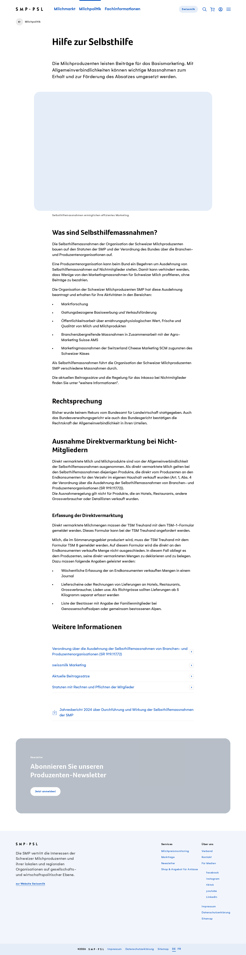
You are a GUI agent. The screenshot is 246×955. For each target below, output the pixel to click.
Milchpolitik (90, 9)
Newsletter (168, 863)
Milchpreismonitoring (175, 851)
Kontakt (207, 857)
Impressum (209, 906)
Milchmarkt (64, 9)
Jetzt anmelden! (45, 791)
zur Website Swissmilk (30, 883)
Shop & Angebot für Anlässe (179, 869)
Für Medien (209, 863)
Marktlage (168, 857)
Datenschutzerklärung (216, 912)
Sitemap (207, 918)
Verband (207, 851)
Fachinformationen (122, 9)
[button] (212, 9)
